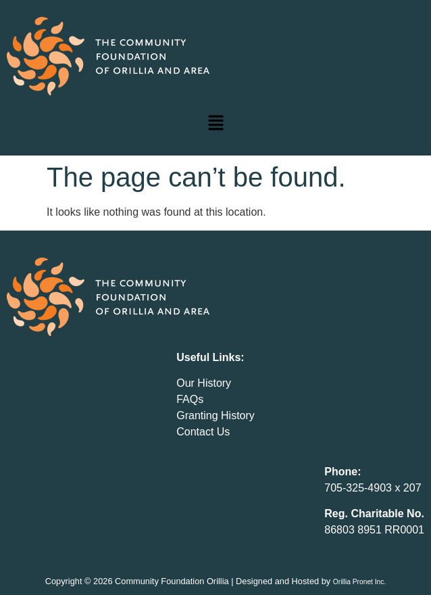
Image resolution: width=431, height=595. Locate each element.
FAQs (189, 399)
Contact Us (203, 431)
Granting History (215, 415)
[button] (215, 124)
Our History (203, 383)
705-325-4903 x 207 (372, 488)
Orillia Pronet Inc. (359, 582)
